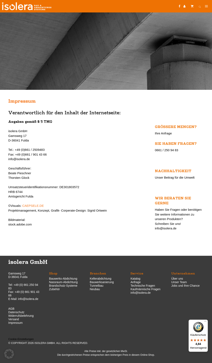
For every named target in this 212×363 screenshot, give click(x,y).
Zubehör (54, 289)
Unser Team (179, 282)
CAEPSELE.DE (33, 205)
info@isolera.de (165, 228)
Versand (13, 319)
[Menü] (205, 322)
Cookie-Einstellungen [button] (21, 339)
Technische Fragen (142, 285)
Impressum (15, 322)
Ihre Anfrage (163, 133)
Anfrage (135, 282)
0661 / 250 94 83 (166, 150)
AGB (11, 308)
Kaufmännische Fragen (145, 289)
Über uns (177, 278)
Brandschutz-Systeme (63, 285)
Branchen (98, 273)
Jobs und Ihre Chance (185, 285)
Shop (53, 273)
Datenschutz (16, 312)
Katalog (135, 278)
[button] (9, 354)
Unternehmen (183, 273)
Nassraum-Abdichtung (63, 282)
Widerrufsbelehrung (21, 315)
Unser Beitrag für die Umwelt (175, 177)
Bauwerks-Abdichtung (63, 278)
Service (136, 273)
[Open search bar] (200, 6)
